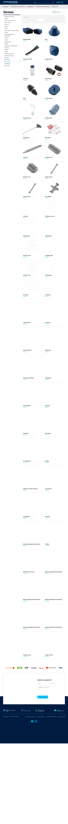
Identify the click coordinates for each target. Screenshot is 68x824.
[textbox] (34, 19)
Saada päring (43, 737)
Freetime (5, 6)
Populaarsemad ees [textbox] (56, 12)
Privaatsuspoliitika (40, 756)
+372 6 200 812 (41, 750)
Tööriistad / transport (43, 6)
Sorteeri (54, 10)
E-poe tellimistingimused (30, 756)
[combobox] (58, 12)
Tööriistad (55, 6)
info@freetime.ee (60, 751)
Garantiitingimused (61, 756)
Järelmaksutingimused (50, 756)
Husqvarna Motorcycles (17, 6)
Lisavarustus (30, 6)
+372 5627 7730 (41, 751)
